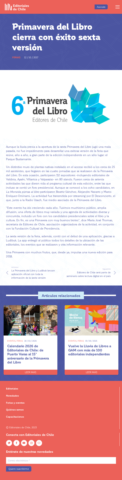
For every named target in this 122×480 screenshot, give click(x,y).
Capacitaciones (15, 416)
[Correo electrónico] (61, 460)
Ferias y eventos (15, 402)
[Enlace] (17, 6)
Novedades (12, 395)
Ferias (16, 57)
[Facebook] (16, 443)
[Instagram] (31, 443)
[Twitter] (9, 443)
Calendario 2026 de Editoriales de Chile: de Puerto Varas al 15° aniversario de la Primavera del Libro (28, 354)
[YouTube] (24, 443)
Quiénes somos (15, 409)
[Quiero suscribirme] (18, 469)
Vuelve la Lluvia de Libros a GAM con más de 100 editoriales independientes (89, 350)
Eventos (11, 341)
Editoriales (12, 388)
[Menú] (117, 7)
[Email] (39, 443)
